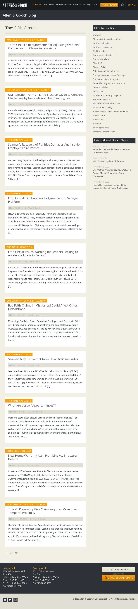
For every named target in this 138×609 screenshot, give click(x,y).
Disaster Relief (99, 67)
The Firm (49, 4)
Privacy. (131, 599)
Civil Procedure (100, 51)
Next (16, 552)
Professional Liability (102, 107)
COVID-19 (36, 4)
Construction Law (101, 59)
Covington (39, 568)
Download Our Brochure (119, 577)
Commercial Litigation (103, 55)
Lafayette (9, 568)
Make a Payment (109, 4)
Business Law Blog (81, 4)
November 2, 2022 (114, 171)
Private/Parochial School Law (106, 103)
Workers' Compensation (104, 131)
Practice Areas (63, 4)
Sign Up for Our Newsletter (119, 570)
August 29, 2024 (114, 160)
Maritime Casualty (101, 99)
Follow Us (132, 4)
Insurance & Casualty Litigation (107, 95)
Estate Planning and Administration (109, 83)
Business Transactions (103, 47)
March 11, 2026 (114, 149)
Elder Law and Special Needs (106, 71)
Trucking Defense (101, 127)
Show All (97, 34)
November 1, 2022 (114, 185)
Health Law (98, 91)
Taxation (97, 123)
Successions (98, 119)
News (95, 4)
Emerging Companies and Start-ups (109, 75)
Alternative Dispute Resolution (107, 39)
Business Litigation (101, 43)
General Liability (100, 87)
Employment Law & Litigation (106, 79)
